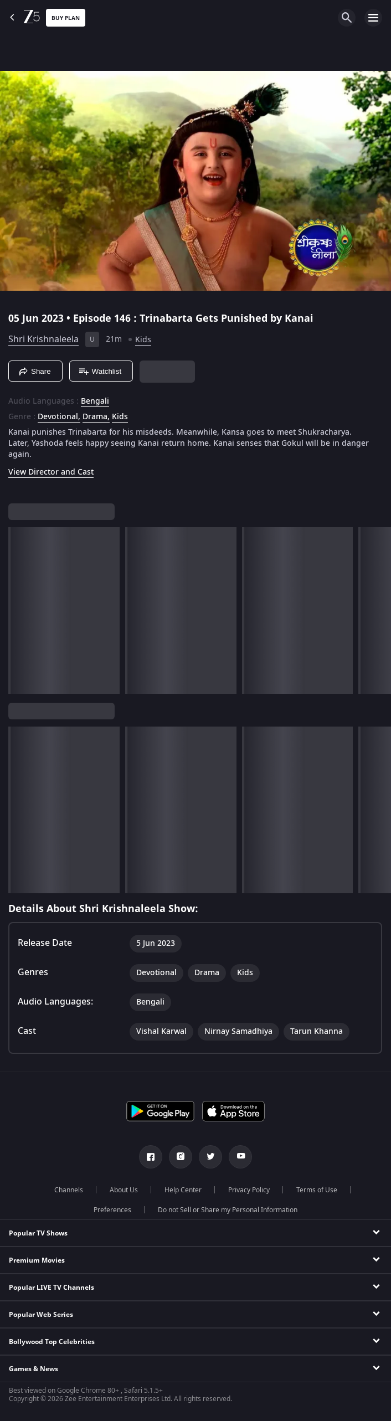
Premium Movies (37, 1260)
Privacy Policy (249, 1190)
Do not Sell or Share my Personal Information (227, 1210)
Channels (68, 1190)
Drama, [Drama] (96, 417)
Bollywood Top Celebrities (52, 1341)
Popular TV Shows (38, 1233)
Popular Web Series (41, 1314)
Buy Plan (66, 18)
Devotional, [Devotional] (59, 417)
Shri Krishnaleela (43, 339)
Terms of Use (316, 1190)
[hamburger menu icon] (373, 18)
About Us (124, 1190)
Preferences (112, 1210)
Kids (143, 340)
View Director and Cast (51, 472)
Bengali (95, 401)
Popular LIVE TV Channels (51, 1287)
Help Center (183, 1190)
